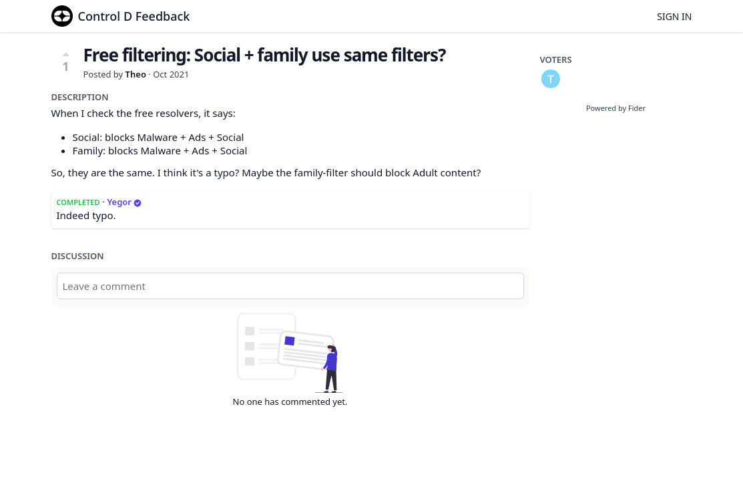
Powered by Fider (616, 108)
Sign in (674, 16)
